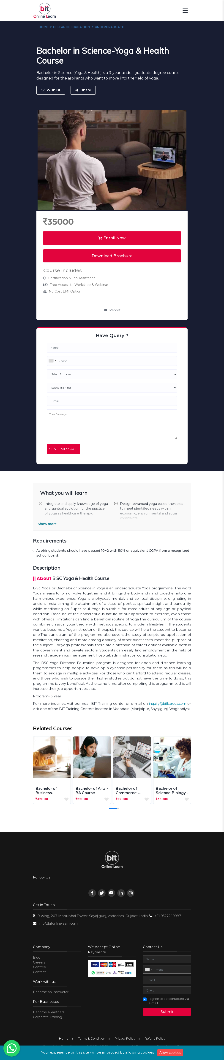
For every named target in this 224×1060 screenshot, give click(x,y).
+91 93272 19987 (167, 916)
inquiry (154, 704)
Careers (39, 962)
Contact (39, 972)
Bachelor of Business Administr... (46, 790)
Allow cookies (170, 1053)
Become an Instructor (50, 992)
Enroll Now (112, 238)
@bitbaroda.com (173, 704)
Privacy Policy (125, 1038)
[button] (113, 808)
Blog (37, 957)
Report (112, 310)
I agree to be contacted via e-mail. (168, 1001)
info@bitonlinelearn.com (58, 923)
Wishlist (50, 90)
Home (63, 1038)
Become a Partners (48, 1012)
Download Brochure (112, 255)
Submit (167, 1011)
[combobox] (52, 360)
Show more (47, 524)
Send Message (63, 449)
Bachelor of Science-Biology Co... (171, 790)
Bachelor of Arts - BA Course (92, 790)
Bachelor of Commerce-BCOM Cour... (127, 790)
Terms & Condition (91, 1038)
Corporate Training (47, 1017)
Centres (39, 967)
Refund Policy (155, 1038)
